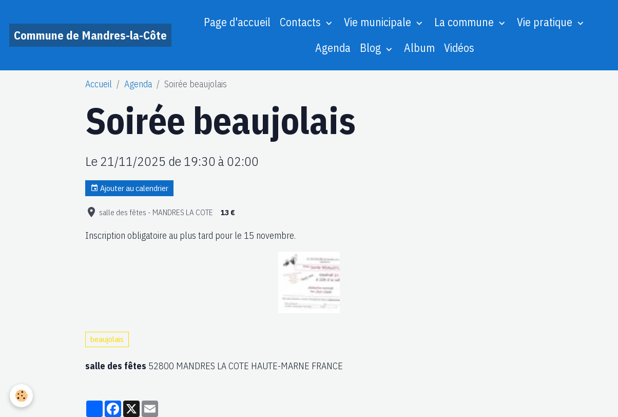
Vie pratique (546, 22)
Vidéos (459, 48)
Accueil (98, 84)
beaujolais (107, 339)
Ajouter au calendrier (129, 188)
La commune (465, 22)
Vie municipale (379, 22)
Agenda (333, 48)
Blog (371, 48)
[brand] (90, 35)
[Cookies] (21, 395)
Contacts (301, 22)
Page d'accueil (237, 22)
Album (419, 48)
